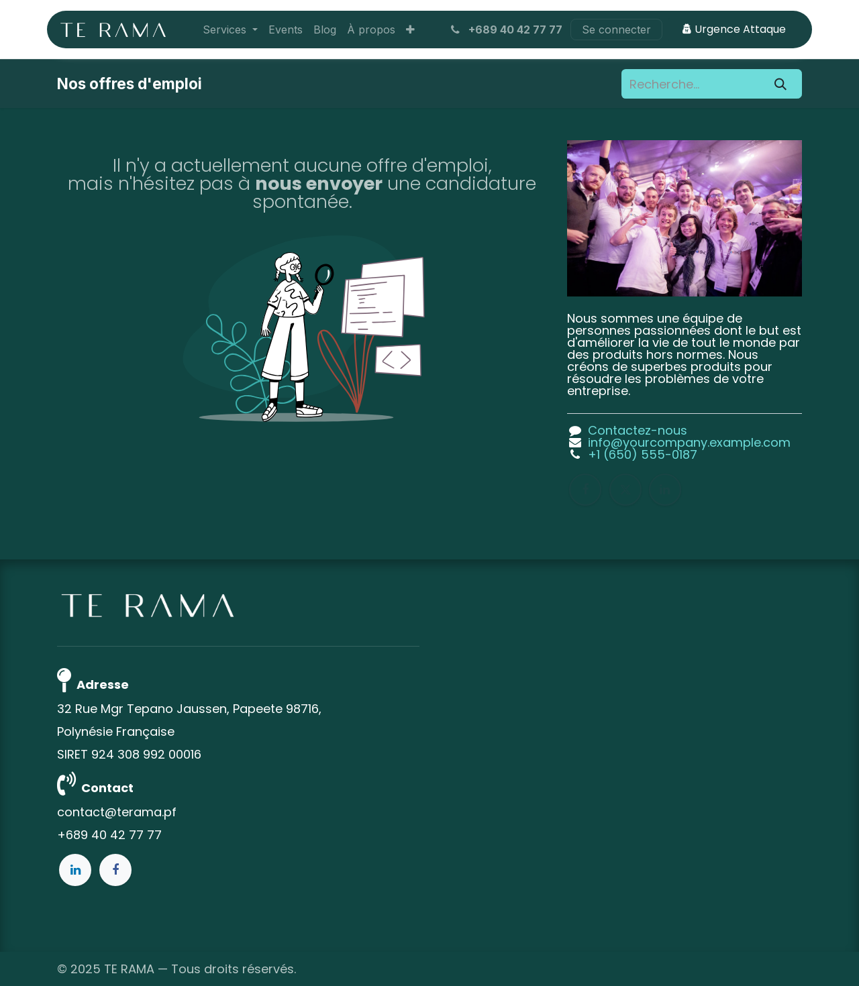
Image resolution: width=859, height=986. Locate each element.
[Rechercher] (781, 83)
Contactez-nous (637, 430)
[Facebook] (585, 490)
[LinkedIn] (665, 490)
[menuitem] (230, 29)
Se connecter (616, 29)
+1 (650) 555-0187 (642, 454)
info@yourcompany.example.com (689, 442)
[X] (625, 490)
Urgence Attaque (734, 29)
